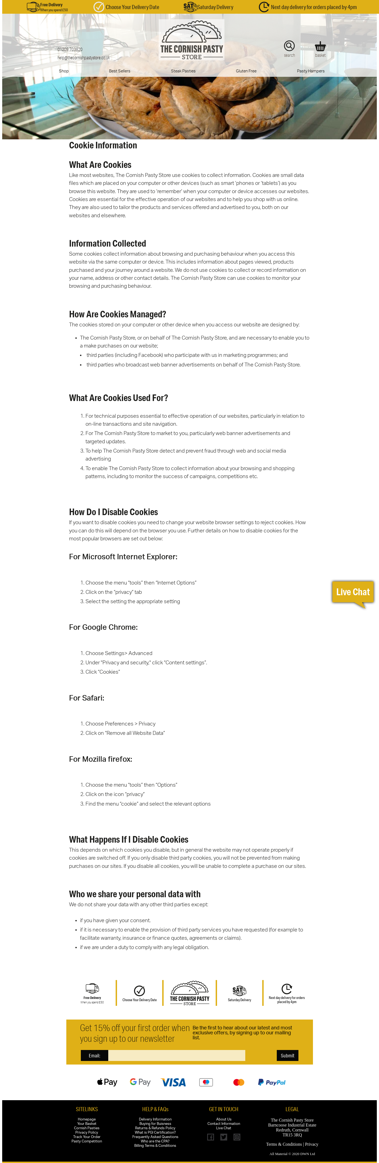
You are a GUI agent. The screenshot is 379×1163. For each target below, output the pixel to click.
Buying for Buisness (155, 1124)
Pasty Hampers (311, 71)
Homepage (87, 1119)
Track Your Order (87, 1137)
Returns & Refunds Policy (155, 1128)
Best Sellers (119, 71)
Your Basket (86, 1124)
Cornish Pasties (86, 1128)
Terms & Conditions (284, 1144)
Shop (64, 71)
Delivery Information (155, 1119)
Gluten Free (246, 71)
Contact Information (223, 1124)
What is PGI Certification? (155, 1132)
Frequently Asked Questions (155, 1137)
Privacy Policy (86, 1132)
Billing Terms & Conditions (155, 1146)
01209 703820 (70, 49)
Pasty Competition (87, 1141)
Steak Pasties (183, 71)
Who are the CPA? (155, 1141)
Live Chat (223, 1128)
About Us (224, 1119)
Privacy (311, 1144)
